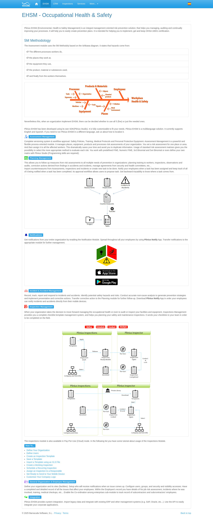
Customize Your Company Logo (41, 477)
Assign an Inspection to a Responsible (44, 471)
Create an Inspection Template (41, 456)
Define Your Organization (38, 450)
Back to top (186, 513)
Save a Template (34, 459)
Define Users (33, 453)
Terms (65, 513)
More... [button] (94, 4)
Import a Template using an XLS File (43, 462)
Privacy (57, 513)
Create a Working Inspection (40, 465)
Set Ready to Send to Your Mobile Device (46, 474)
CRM (55, 4)
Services (81, 4)
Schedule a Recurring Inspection (42, 468)
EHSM (46, 4)
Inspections (67, 4)
